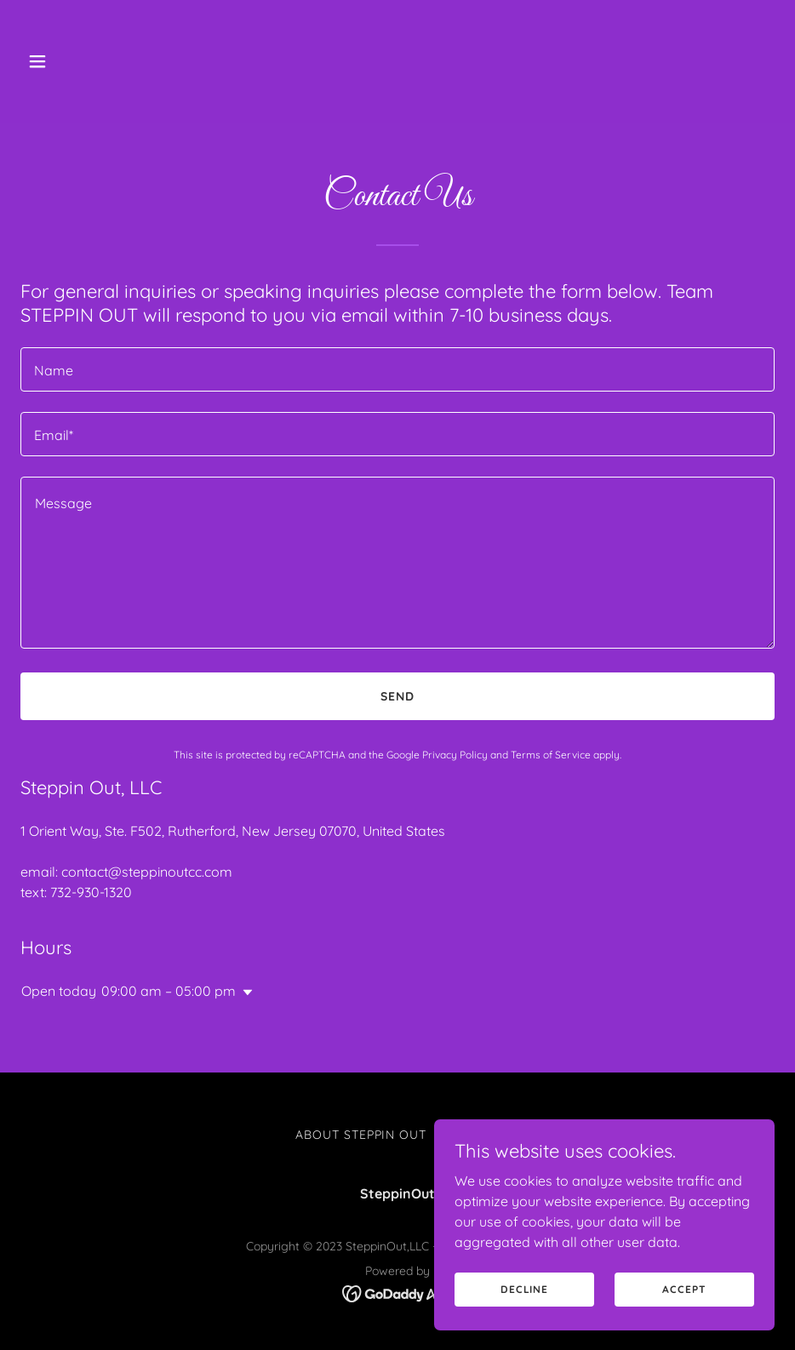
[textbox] (397, 369)
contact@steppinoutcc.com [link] (146, 871)
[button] (77, 61)
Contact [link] (470, 1134)
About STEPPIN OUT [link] (361, 1134)
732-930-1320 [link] (91, 892)
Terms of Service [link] (551, 754)
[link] (398, 1292)
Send (397, 696)
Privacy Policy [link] (455, 754)
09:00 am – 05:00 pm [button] (168, 990)
